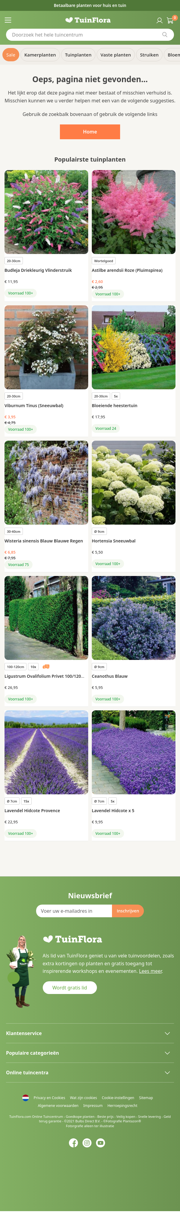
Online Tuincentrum (47, 1116)
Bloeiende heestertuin (114, 405)
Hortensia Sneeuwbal (113, 541)
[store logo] (90, 20)
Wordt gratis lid (69, 987)
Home (90, 131)
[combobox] (90, 35)
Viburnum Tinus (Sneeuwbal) (34, 405)
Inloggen (159, 20)
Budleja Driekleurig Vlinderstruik (38, 270)
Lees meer (150, 971)
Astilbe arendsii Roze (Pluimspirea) (127, 270)
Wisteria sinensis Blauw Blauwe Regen (44, 541)
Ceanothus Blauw (110, 676)
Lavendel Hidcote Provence (32, 810)
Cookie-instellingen (118, 1097)
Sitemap (146, 1097)
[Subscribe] (128, 911)
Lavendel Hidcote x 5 (113, 810)
